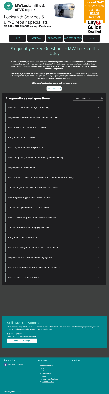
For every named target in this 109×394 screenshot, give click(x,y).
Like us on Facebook (15, 365)
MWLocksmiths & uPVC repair (29, 7)
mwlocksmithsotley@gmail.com (24, 336)
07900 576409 (48, 382)
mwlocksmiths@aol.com (49, 379)
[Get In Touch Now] (54, 88)
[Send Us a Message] (22, 341)
